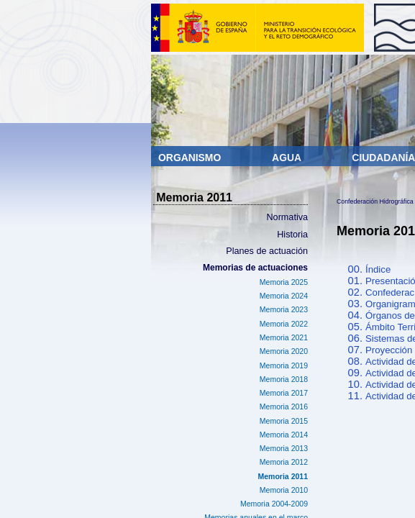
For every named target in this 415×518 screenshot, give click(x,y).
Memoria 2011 (282, 476)
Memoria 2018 (284, 379)
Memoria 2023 (284, 309)
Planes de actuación (267, 251)
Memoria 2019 (284, 365)
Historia (292, 235)
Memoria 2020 (284, 351)
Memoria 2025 (284, 282)
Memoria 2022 (284, 323)
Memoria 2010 (284, 490)
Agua (288, 157)
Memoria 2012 (284, 462)
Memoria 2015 (284, 421)
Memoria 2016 (284, 406)
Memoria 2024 (284, 295)
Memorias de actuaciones (255, 268)
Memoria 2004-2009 (274, 503)
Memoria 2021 (284, 337)
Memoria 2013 (284, 448)
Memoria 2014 (284, 434)
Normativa (288, 217)
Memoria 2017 (284, 392)
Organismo (191, 157)
